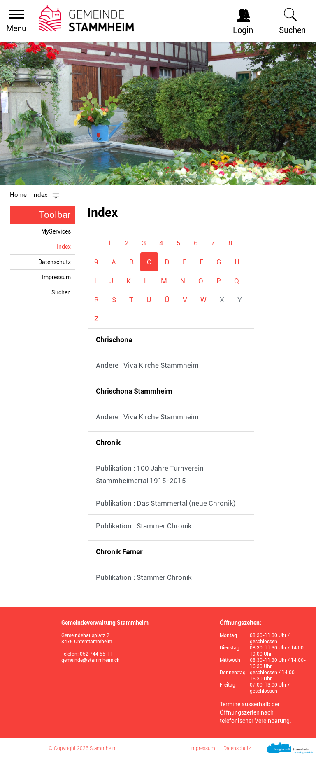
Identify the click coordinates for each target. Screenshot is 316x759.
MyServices (56, 231)
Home (18, 195)
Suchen (61, 292)
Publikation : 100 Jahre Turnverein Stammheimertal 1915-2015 (150, 474)
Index (66, 246)
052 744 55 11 (96, 654)
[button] (46, 195)
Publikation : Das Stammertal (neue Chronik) (166, 503)
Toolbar (55, 215)
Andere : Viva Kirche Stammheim (147, 365)
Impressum (56, 277)
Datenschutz (54, 262)
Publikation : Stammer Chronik (144, 526)
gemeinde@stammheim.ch (90, 660)
